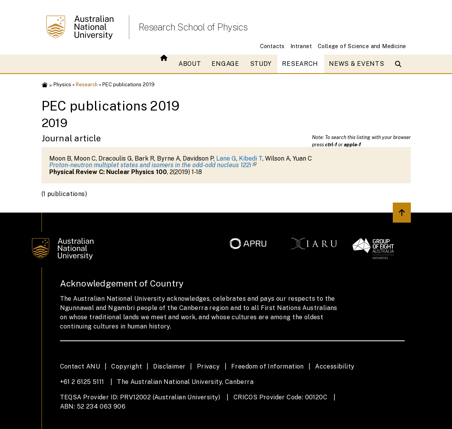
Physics (62, 84)
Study (261, 63)
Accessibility (334, 366)
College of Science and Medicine (362, 46)
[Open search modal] (400, 64)
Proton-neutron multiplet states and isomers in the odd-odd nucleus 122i (150, 165)
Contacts (272, 46)
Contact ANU (80, 366)
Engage (225, 63)
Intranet (301, 46)
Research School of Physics (193, 27)
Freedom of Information (267, 366)
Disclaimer (169, 366)
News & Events (356, 63)
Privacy (208, 366)
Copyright (126, 366)
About (189, 63)
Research (300, 63)
